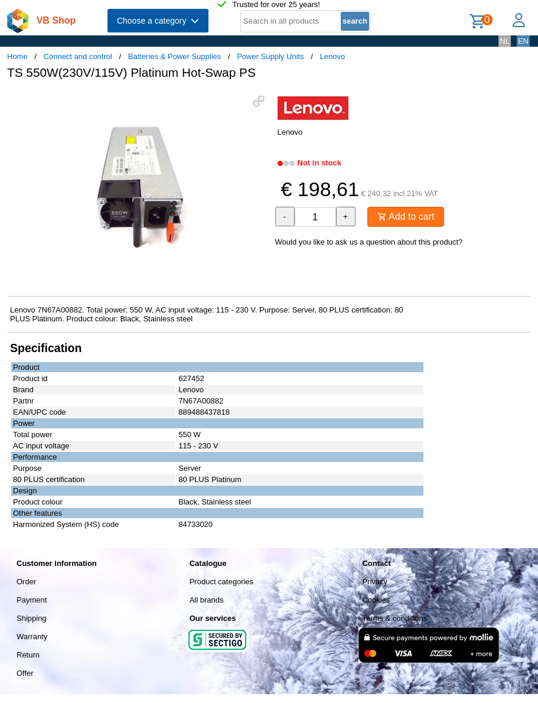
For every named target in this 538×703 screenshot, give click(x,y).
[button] (258, 101)
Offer (25, 673)
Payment (32, 599)
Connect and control (78, 56)
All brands (207, 599)
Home (17, 56)
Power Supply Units (270, 56)
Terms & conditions (394, 618)
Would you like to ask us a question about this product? (369, 241)
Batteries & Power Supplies (174, 56)
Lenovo (332, 56)
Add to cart (406, 216)
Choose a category (158, 20)
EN (523, 41)
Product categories (221, 581)
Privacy (374, 581)
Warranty (32, 636)
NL (505, 41)
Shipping (32, 618)
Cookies (376, 599)
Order (26, 581)
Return (28, 654)
